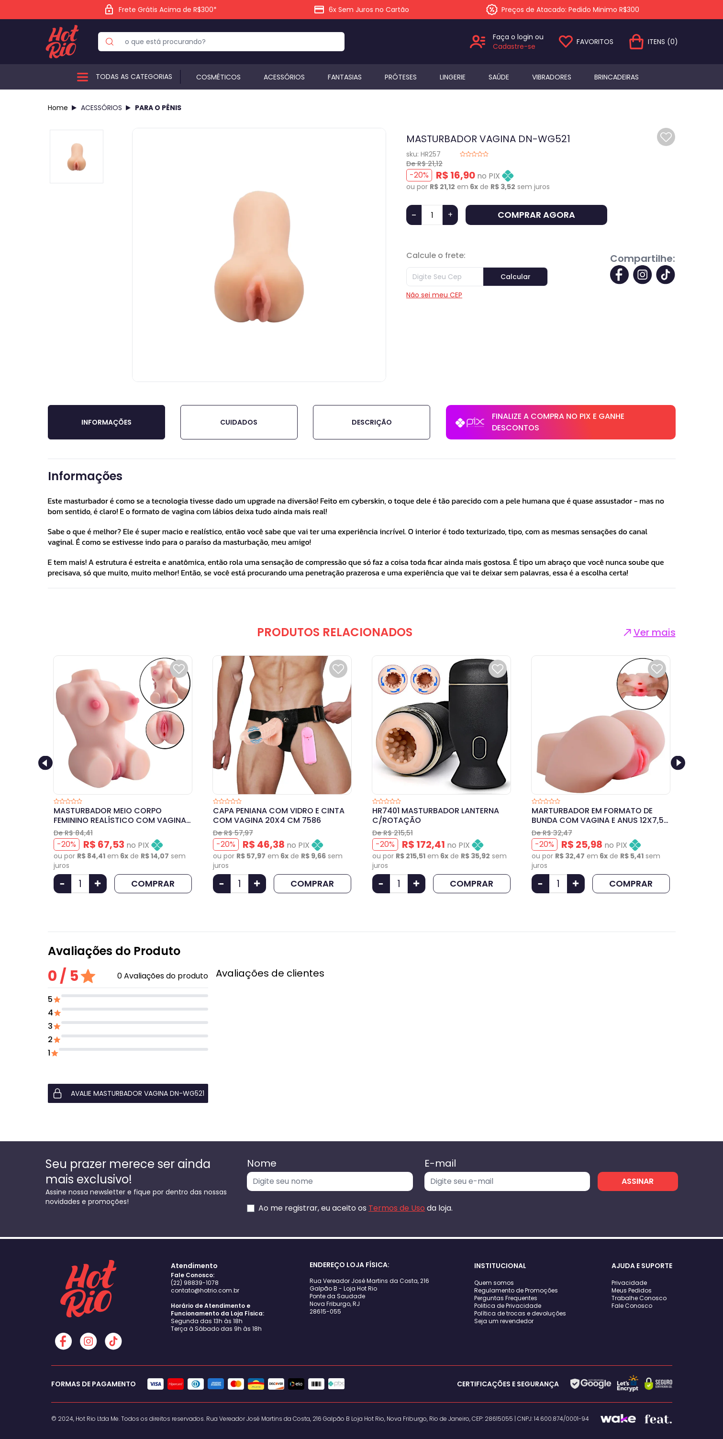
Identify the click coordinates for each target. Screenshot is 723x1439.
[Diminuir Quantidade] (62, 883)
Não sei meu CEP (434, 295)
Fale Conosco (632, 1306)
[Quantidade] (432, 215)
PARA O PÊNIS (158, 107)
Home (58, 107)
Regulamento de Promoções (516, 1290)
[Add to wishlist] (666, 137)
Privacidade (629, 1283)
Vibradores (551, 77)
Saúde (499, 77)
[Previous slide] (45, 763)
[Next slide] (678, 763)
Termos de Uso (396, 1208)
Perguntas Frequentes (505, 1298)
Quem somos (494, 1283)
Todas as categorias (134, 76)
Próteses (401, 77)
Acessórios (284, 77)
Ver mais (649, 632)
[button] (128, 1093)
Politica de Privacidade (507, 1306)
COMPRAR (153, 883)
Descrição (372, 422)
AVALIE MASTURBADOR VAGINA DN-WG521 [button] (128, 1093)
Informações (106, 422)
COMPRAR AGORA (536, 215)
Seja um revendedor (504, 1321)
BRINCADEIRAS (616, 77)
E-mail (440, 1163)
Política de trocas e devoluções (520, 1313)
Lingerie (453, 77)
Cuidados (238, 422)
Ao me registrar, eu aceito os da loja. (355, 1208)
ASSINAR (638, 1181)
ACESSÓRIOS (101, 107)
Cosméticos (218, 77)
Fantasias (345, 77)
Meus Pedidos (632, 1290)
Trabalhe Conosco (639, 1298)
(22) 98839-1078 (195, 1283)
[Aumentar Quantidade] (98, 883)
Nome (262, 1163)
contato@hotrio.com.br (205, 1290)
